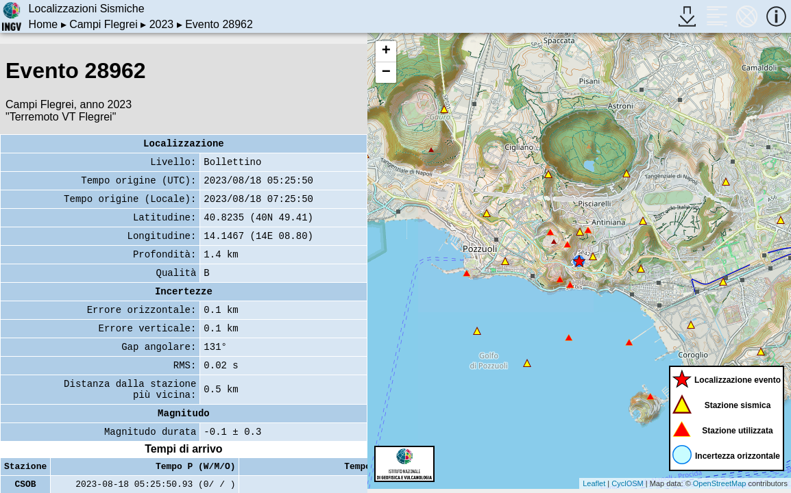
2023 (161, 24)
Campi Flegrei (103, 24)
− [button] (386, 72)
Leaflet (594, 483)
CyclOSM (627, 483)
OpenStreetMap (719, 483)
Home (43, 24)
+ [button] (386, 51)
